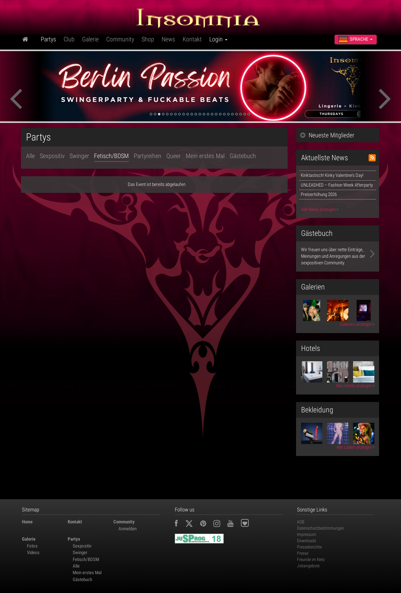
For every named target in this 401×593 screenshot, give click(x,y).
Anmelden (127, 529)
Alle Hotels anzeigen (355, 386)
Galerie (90, 39)
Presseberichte (309, 546)
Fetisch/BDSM (111, 156)
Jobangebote (308, 565)
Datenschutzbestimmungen (320, 528)
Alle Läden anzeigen (355, 447)
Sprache (355, 39)
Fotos (32, 546)
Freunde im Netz (311, 559)
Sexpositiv (52, 156)
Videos (33, 552)
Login (218, 39)
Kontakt (192, 39)
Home (27, 522)
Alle (30, 156)
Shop (148, 39)
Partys (48, 39)
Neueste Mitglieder (327, 135)
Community (120, 39)
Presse (302, 553)
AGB (301, 521)
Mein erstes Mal (205, 156)
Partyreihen (147, 156)
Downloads (306, 540)
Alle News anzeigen (319, 209)
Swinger (79, 156)
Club (69, 39)
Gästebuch (243, 156)
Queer (173, 156)
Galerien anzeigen (357, 324)
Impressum (306, 534)
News (168, 39)
